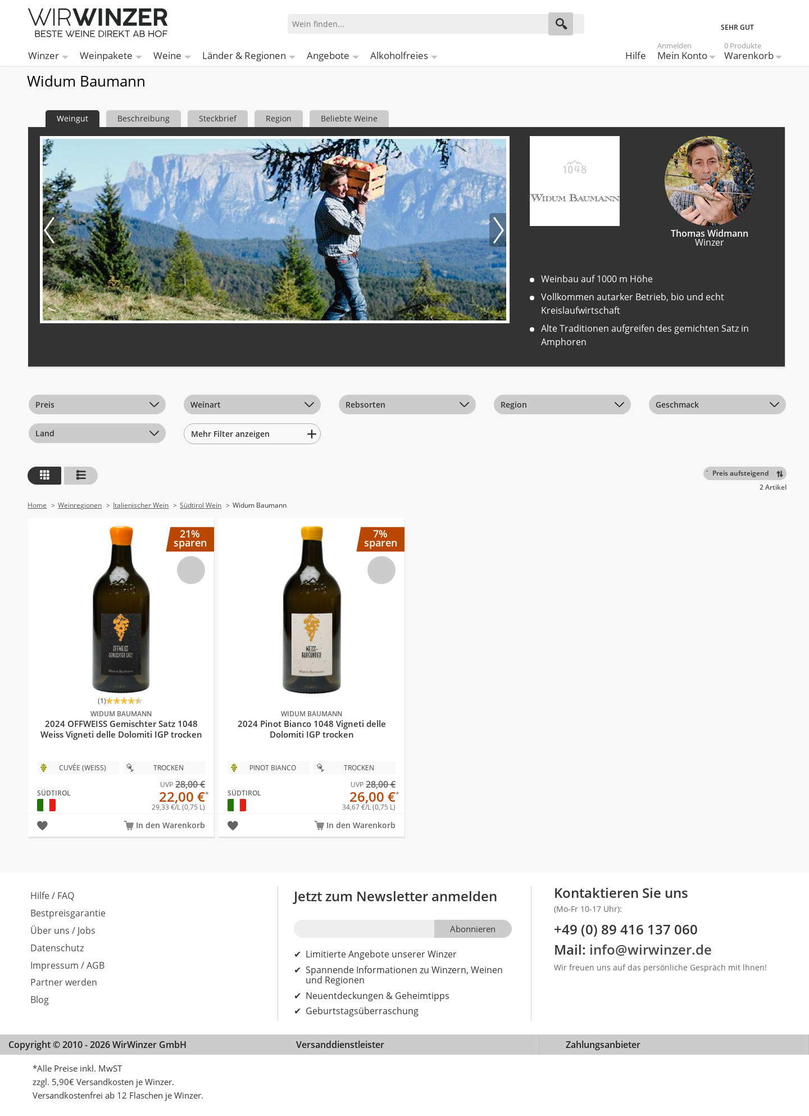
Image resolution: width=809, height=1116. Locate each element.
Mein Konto (682, 53)
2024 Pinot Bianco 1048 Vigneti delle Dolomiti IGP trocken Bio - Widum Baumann (311, 664)
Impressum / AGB (67, 965)
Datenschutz (57, 948)
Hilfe (635, 55)
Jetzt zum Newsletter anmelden (395, 896)
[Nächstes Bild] (497, 230)
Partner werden (63, 982)
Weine (167, 55)
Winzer (43, 55)
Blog (39, 999)
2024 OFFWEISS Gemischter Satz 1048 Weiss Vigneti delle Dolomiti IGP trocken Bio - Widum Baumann (121, 664)
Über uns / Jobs (63, 930)
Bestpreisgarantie (68, 913)
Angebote (328, 55)
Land (44, 433)
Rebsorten (365, 404)
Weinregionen (80, 505)
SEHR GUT (737, 27)
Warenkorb (749, 53)
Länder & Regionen (244, 55)
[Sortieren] (747, 473)
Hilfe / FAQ (52, 895)
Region (514, 404)
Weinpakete (106, 55)
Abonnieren (473, 928)
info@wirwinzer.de (650, 949)
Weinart (205, 404)
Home (37, 505)
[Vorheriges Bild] (51, 230)
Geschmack (677, 404)
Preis (44, 404)
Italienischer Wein (141, 505)
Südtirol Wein (200, 505)
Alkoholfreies (399, 55)
